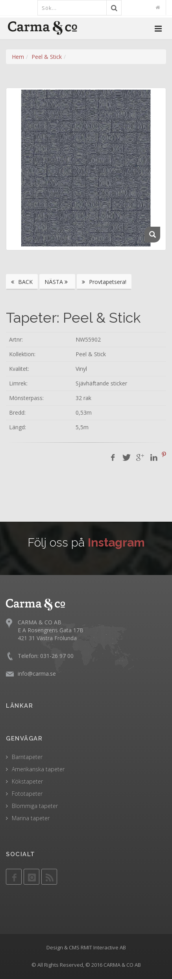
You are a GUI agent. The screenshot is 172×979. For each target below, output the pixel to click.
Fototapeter (27, 793)
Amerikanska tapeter (38, 769)
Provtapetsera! (104, 282)
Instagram (116, 542)
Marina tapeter (31, 818)
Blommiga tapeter (35, 806)
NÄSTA (57, 282)
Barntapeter (27, 757)
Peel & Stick (46, 56)
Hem (18, 56)
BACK (22, 282)
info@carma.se (37, 673)
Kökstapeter (27, 781)
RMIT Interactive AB (103, 947)
